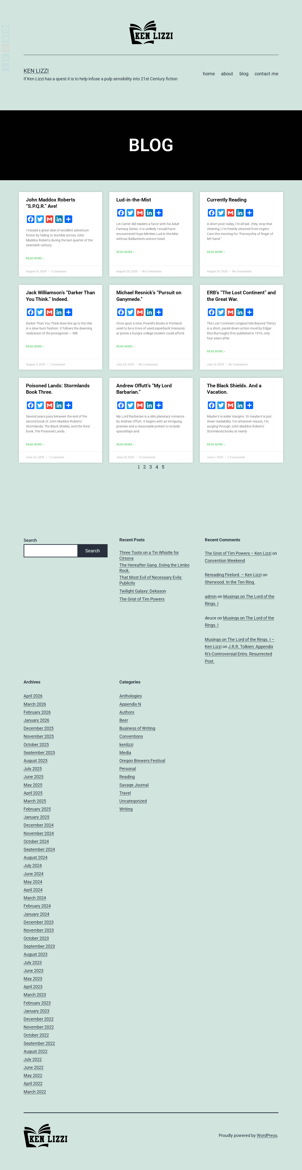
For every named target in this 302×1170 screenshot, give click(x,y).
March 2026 (35, 704)
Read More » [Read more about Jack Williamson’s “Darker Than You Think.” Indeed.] (35, 346)
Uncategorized (133, 801)
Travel (125, 792)
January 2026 (36, 720)
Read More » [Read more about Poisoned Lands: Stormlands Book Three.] (35, 444)
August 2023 (35, 954)
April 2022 (33, 1083)
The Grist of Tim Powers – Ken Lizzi (238, 553)
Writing (126, 809)
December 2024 (39, 825)
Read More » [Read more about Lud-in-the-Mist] (125, 252)
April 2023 (33, 986)
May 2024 (33, 881)
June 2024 (33, 873)
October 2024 (36, 841)
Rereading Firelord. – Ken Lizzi (233, 574)
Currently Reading (227, 200)
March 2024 (35, 897)
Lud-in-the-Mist (133, 200)
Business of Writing (137, 728)
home (209, 74)
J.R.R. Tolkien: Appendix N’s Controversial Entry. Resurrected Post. (239, 653)
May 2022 (33, 1075)
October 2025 (36, 744)
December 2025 (39, 728)
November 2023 (39, 930)
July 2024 (33, 865)
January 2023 (36, 1010)
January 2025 (36, 817)
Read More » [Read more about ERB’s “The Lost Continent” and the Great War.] (216, 351)
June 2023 (33, 970)
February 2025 (37, 809)
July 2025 (33, 768)
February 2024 (37, 905)
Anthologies (130, 695)
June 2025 (33, 776)
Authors (126, 712)
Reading (127, 776)
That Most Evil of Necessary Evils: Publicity (150, 580)
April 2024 (33, 889)
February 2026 (37, 712)
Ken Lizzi (36, 71)
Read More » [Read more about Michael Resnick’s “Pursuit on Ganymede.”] (125, 346)
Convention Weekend (225, 560)
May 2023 (33, 978)
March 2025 (35, 801)
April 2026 (33, 695)
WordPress (267, 1135)
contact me (266, 74)
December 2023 (39, 922)
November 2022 (39, 1027)
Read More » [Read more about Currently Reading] (216, 252)
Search (30, 540)
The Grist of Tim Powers (141, 599)
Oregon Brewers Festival (142, 760)
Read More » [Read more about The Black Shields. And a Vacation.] (216, 444)
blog (243, 74)
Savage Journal (134, 784)
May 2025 (33, 784)
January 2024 (36, 914)
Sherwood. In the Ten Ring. (230, 582)
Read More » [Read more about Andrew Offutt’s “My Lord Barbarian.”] (125, 444)
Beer (123, 720)
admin (211, 596)
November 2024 (39, 833)
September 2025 (39, 752)
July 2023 (33, 962)
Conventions (131, 736)
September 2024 (39, 849)
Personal (127, 768)
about (227, 74)
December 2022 (39, 1018)
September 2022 (39, 1043)
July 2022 (33, 1059)
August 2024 (35, 857)
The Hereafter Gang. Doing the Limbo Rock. (154, 568)
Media (125, 752)
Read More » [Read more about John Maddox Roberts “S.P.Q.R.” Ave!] (35, 258)
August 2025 (35, 760)
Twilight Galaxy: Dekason (142, 591)
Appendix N (130, 704)
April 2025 (33, 792)
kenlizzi (126, 744)
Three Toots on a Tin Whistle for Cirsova (149, 555)
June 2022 (33, 1067)
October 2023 (36, 938)
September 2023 (39, 946)
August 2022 (35, 1051)
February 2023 (37, 1002)
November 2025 (39, 736)
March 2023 (35, 994)
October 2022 (36, 1035)
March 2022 (35, 1091)
